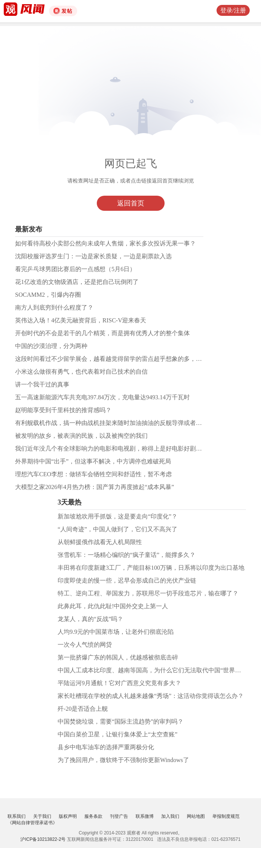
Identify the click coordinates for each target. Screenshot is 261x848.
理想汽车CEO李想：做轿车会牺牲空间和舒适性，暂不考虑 (93, 474)
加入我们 (170, 816)
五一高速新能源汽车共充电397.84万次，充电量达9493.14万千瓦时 (102, 397)
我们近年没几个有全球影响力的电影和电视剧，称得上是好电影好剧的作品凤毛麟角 (126, 448)
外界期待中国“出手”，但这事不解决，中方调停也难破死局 (93, 461)
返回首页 (130, 203)
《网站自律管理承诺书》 (32, 822)
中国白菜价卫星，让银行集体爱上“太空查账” (117, 734)
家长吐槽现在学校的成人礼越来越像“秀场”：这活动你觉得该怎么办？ (151, 696)
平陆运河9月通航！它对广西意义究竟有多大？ (119, 683)
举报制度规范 (226, 816)
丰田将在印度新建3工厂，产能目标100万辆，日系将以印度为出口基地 (151, 567)
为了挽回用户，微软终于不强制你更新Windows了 (123, 760)
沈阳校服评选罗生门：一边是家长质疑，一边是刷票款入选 (93, 256)
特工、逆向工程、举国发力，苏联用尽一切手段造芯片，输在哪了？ (148, 593)
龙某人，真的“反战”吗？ (90, 619)
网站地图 (196, 816)
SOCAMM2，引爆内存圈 (48, 294)
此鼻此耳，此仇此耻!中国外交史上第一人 (113, 606)
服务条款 (93, 816)
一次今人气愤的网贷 (85, 644)
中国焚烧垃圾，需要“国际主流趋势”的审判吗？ (120, 721)
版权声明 (68, 816)
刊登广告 (119, 816)
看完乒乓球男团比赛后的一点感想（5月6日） (75, 269)
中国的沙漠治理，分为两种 (51, 346)
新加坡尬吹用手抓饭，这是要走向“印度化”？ (117, 516)
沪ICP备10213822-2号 (43, 839)
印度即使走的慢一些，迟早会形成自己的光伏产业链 (127, 580)
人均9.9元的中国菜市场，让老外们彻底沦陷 (116, 632)
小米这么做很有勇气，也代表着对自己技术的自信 (81, 371)
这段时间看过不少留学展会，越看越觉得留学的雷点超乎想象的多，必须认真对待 (123, 359)
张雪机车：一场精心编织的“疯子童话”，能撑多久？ (126, 555)
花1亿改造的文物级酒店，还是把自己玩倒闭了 (77, 282)
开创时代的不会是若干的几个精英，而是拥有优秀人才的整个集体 (102, 333)
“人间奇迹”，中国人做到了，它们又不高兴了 (117, 529)
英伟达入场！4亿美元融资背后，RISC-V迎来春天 (80, 320)
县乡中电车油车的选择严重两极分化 (106, 747)
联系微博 (145, 816)
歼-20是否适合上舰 (83, 708)
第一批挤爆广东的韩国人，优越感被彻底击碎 (118, 657)
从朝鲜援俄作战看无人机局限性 (100, 542)
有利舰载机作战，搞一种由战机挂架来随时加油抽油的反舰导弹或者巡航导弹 (117, 423)
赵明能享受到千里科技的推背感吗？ (63, 410)
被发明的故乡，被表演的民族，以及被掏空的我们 (81, 435)
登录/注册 (233, 10)
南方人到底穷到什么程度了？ (54, 307)
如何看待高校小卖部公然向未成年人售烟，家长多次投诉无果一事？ (105, 243)
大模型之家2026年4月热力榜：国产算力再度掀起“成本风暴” (94, 487)
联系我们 (17, 816)
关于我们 (42, 816)
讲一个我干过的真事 (42, 384)
